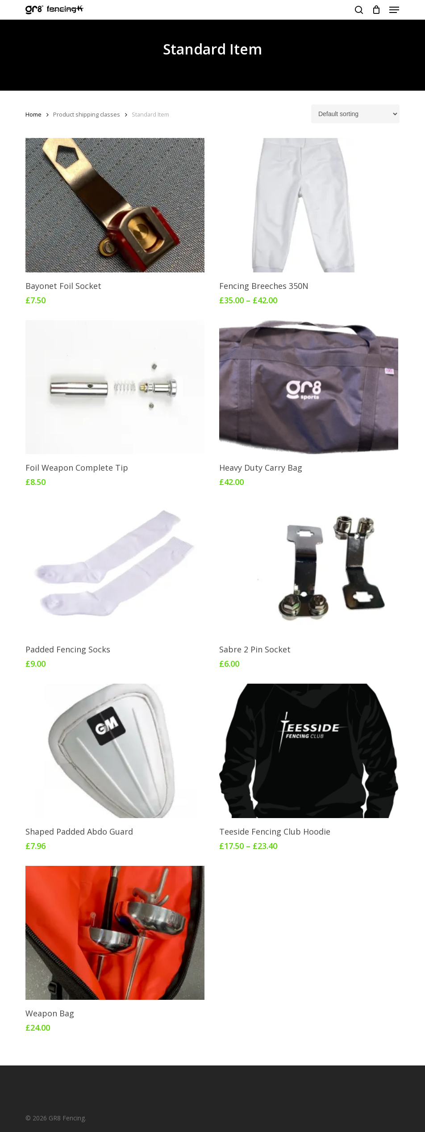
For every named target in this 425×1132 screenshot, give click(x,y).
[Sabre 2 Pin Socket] (308, 569)
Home (33, 114)
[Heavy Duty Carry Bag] (308, 387)
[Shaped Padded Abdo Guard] (114, 751)
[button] (394, 9)
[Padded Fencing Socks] (114, 569)
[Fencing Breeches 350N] (308, 205)
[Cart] (376, 9)
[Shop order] (355, 113)
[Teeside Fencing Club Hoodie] (308, 751)
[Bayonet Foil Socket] (114, 205)
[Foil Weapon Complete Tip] (114, 387)
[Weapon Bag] (114, 933)
